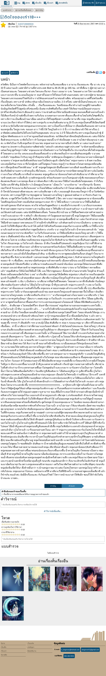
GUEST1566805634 (24, 24)
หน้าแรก (7, 10)
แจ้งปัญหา (30, 647)
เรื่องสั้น (36, 2)
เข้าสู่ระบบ (100, 3)
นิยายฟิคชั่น (62, 2)
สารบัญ (39, 10)
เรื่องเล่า (48, 2)
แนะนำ (5, 73)
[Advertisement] (53, 49)
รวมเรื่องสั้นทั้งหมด (23, 10)
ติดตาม (14, 73)
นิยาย (26, 2)
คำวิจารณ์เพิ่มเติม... (53, 511)
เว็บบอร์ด (30, 643)
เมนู (17, 2)
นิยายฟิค (4, 655)
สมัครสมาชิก (88, 3)
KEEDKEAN (6, 6)
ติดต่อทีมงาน (31, 651)
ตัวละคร (72, 486)
